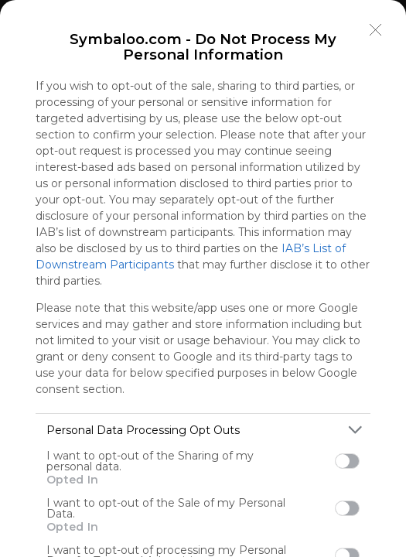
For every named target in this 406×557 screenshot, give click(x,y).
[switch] (347, 461)
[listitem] (203, 430)
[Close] (376, 30)
